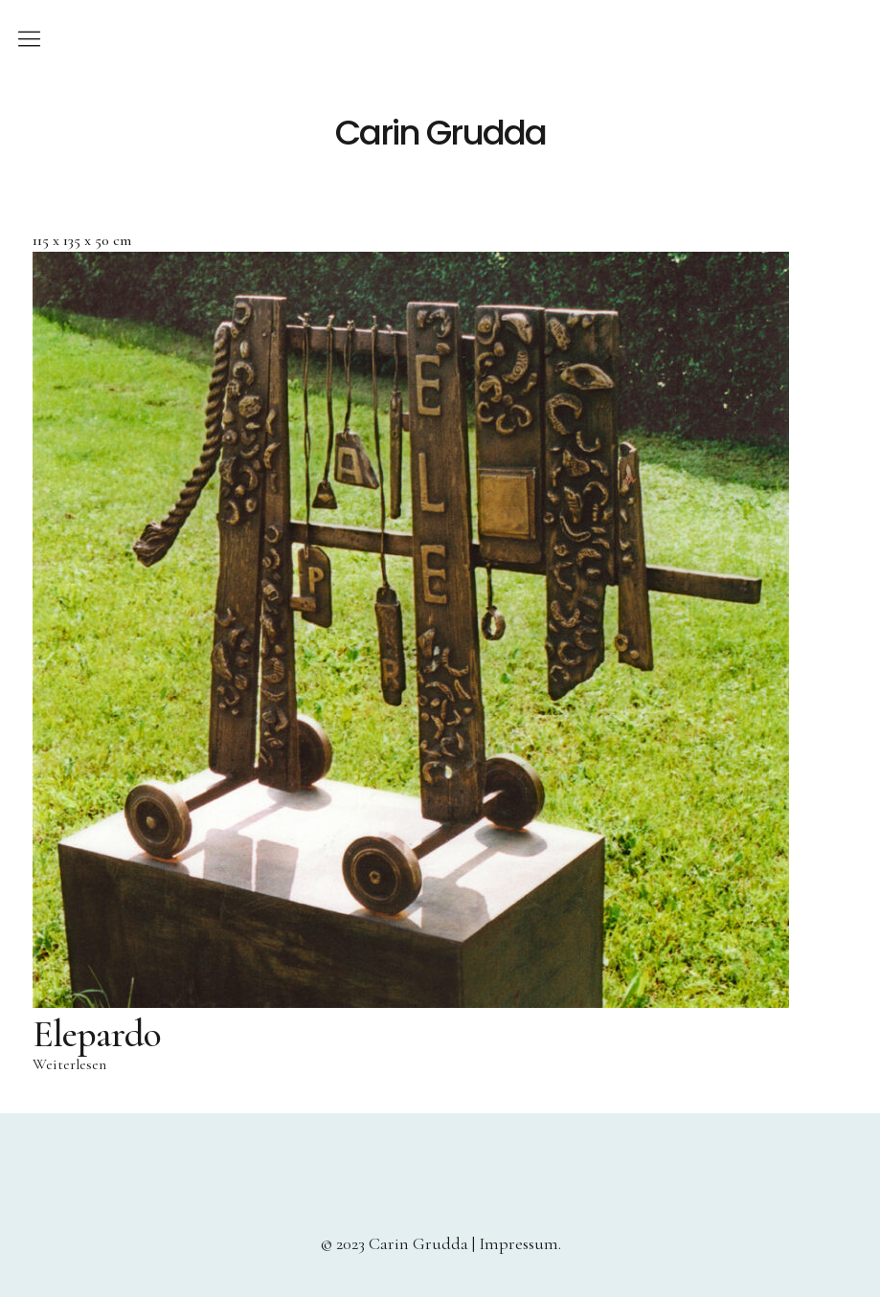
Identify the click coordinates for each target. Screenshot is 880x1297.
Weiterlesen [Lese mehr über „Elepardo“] (69, 1064)
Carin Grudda (440, 133)
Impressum (518, 1243)
